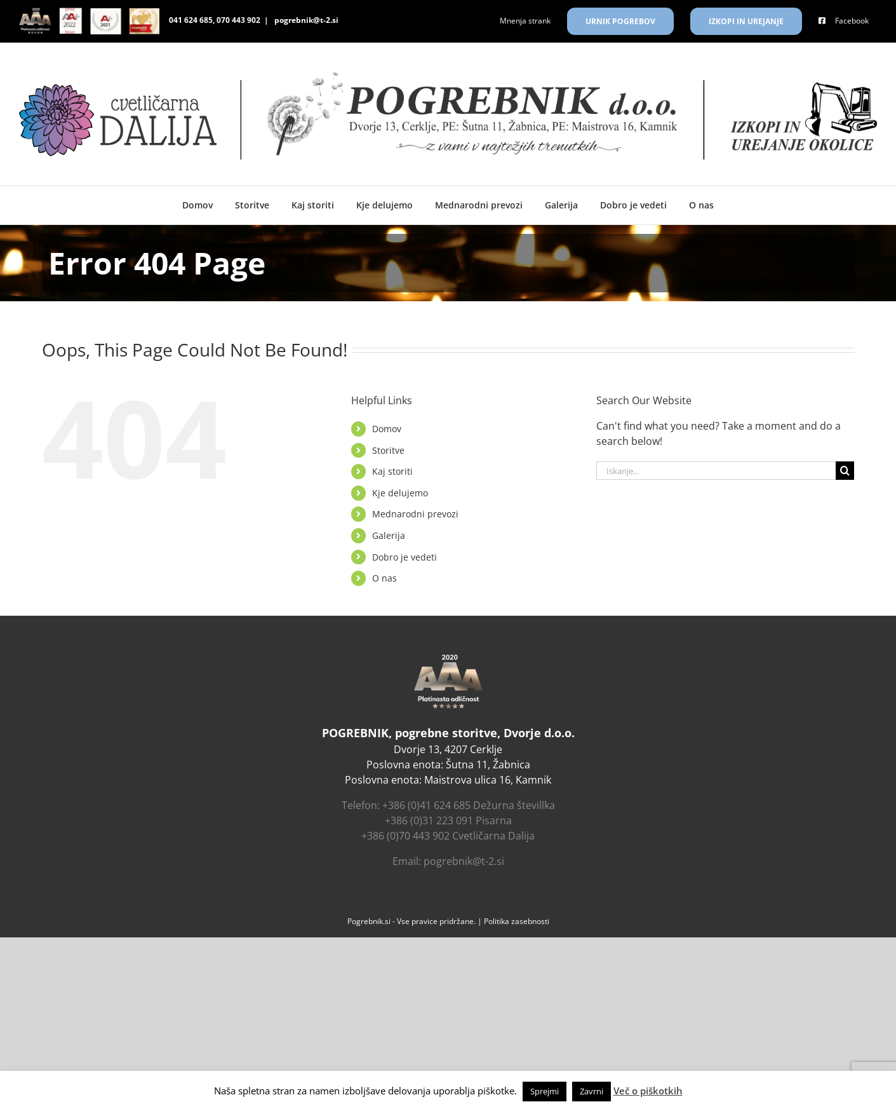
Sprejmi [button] (544, 1091)
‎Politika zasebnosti (516, 921)
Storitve (388, 450)
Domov (386, 429)
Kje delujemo (400, 493)
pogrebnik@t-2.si (305, 20)
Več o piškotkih (648, 1090)
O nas (384, 578)
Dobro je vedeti (404, 557)
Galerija (388, 535)
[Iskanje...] (716, 470)
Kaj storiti (392, 471)
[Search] (845, 470)
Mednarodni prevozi (415, 514)
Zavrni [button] (591, 1091)
